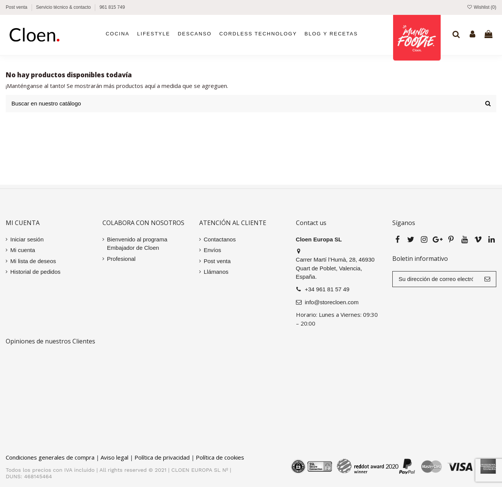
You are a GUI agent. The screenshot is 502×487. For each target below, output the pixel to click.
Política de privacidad (162, 457)
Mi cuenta (22, 250)
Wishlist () (481, 7)
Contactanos (220, 239)
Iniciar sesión (27, 239)
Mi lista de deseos (33, 261)
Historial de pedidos (35, 271)
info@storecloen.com (331, 302)
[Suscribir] (487, 279)
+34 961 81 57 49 (327, 289)
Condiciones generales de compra (50, 457)
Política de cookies (220, 457)
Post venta (17, 7)
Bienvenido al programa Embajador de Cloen (137, 243)
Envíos (212, 250)
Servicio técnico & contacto (64, 7)
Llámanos (216, 271)
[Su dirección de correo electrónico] (436, 279)
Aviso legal (114, 457)
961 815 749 (112, 7)
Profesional (121, 258)
